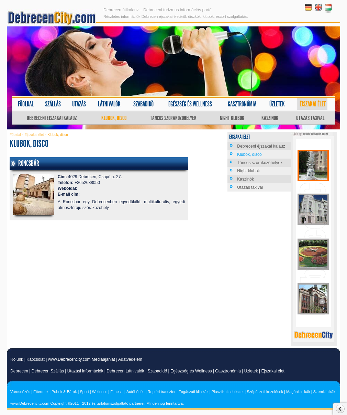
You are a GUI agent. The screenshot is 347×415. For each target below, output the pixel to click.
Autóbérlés (135, 392)
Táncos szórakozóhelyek (173, 118)
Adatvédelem (130, 359)
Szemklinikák (324, 392)
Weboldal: (67, 188)
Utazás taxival (310, 118)
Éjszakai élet (313, 104)
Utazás (79, 104)
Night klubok (232, 118)
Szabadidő (143, 104)
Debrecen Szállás (48, 371)
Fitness (116, 392)
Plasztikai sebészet (228, 392)
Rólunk (16, 359)
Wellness (99, 392)
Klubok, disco (113, 118)
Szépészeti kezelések (265, 392)
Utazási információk (85, 371)
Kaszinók (269, 118)
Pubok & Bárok (64, 392)
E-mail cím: (69, 194)
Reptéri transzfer (162, 392)
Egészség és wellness (190, 104)
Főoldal (26, 104)
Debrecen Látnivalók (125, 371)
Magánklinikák (298, 392)
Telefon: (66, 182)
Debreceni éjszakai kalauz (52, 118)
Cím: (62, 176)
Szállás (53, 104)
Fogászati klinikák (194, 392)
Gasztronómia (242, 104)
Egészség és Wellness (191, 371)
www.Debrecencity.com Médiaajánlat (81, 359)
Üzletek (277, 104)
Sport (84, 392)
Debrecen (19, 371)
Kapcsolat (35, 359)
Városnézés (20, 392)
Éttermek (40, 392)
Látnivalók (109, 104)
